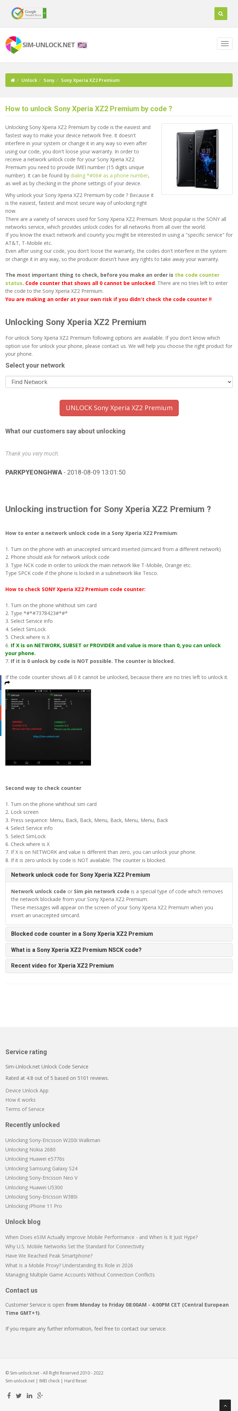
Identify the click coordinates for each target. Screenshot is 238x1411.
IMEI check (49, 1381)
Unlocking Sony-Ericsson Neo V (41, 1177)
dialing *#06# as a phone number (109, 175)
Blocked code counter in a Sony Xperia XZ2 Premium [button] (82, 933)
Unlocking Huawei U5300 (34, 1187)
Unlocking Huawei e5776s (35, 1158)
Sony (49, 80)
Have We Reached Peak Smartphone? (48, 1255)
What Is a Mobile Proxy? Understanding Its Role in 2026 (69, 1265)
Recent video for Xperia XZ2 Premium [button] (62, 965)
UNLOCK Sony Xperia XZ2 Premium (119, 407)
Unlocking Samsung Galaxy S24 (41, 1168)
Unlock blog (23, 1221)
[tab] (119, 875)
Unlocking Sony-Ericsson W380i (41, 1196)
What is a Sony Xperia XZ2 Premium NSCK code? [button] (76, 950)
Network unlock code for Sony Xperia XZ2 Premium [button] (80, 874)
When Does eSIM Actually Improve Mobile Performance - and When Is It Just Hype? (101, 1237)
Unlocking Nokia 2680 (30, 1149)
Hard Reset (75, 1381)
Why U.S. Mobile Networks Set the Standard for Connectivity (74, 1246)
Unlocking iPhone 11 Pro (33, 1206)
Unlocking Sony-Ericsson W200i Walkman (52, 1140)
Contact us (21, 1290)
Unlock (29, 80)
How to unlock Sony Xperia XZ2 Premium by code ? (88, 108)
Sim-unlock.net (20, 1381)
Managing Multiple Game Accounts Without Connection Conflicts (80, 1274)
